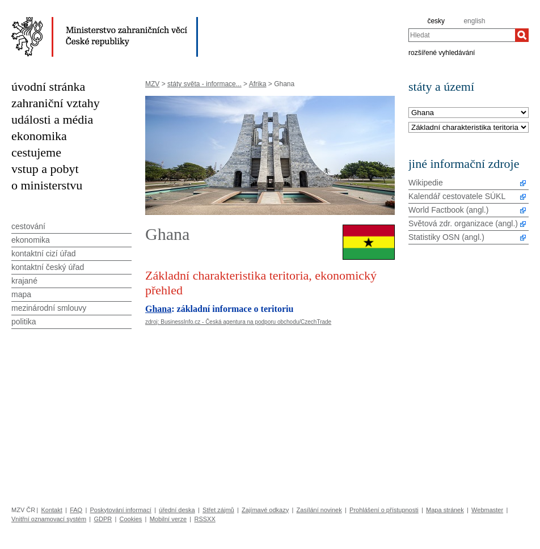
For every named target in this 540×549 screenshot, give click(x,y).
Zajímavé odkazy (265, 509)
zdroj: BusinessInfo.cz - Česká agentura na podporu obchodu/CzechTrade (238, 322)
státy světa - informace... (204, 84)
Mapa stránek (445, 509)
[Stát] (468, 113)
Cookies (131, 519)
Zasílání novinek (319, 509)
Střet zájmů (218, 509)
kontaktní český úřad (47, 267)
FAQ (76, 509)
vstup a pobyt (45, 169)
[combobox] (461, 35)
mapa (21, 294)
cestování (28, 226)
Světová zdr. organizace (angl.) (463, 223)
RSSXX (204, 519)
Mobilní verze (168, 519)
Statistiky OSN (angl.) (446, 237)
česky (436, 21)
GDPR (103, 519)
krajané (24, 280)
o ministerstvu (46, 185)
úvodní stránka (48, 86)
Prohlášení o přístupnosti (384, 509)
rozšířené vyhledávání (441, 52)
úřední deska (177, 509)
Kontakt (51, 509)
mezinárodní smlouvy (48, 307)
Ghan (156, 309)
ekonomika (39, 136)
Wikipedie (425, 182)
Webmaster (487, 509)
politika (23, 321)
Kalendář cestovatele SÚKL (456, 196)
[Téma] (468, 128)
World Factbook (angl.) (448, 209)
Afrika (258, 84)
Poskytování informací (120, 509)
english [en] (474, 21)
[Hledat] (522, 35)
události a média (52, 119)
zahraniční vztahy (55, 103)
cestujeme (36, 152)
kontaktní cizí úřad (43, 253)
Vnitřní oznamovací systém (48, 519)
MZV (152, 84)
